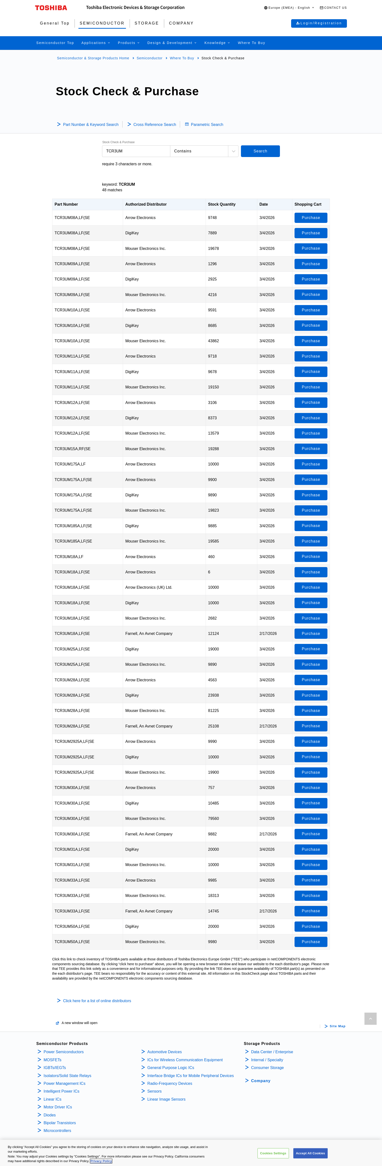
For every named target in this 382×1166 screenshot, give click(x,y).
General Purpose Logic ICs (170, 1068)
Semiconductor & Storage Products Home (93, 58)
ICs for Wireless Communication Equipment (185, 1060)
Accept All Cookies (310, 1154)
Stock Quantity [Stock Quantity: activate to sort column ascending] (222, 204)
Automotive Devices (164, 1052)
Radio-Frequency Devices (169, 1083)
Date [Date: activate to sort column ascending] (263, 204)
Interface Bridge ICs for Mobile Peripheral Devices (190, 1076)
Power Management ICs (65, 1083)
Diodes (50, 1115)
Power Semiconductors (64, 1052)
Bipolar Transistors (60, 1123)
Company (261, 1081)
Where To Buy (182, 58)
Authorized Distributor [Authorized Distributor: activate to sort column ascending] (146, 204)
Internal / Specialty (267, 1060)
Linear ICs (52, 1099)
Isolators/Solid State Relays (67, 1076)
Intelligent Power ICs (61, 1091)
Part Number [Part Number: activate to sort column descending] (66, 204)
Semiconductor (149, 58)
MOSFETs (52, 1060)
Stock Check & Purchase (118, 142)
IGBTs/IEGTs (55, 1068)
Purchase (311, 218)
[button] (289, 7)
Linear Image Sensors (166, 1099)
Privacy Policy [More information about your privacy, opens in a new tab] (101, 1162)
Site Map (338, 1026)
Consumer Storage (267, 1068)
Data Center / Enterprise (272, 1052)
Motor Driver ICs (58, 1107)
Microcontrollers (57, 1131)
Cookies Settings (273, 1154)
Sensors (154, 1091)
